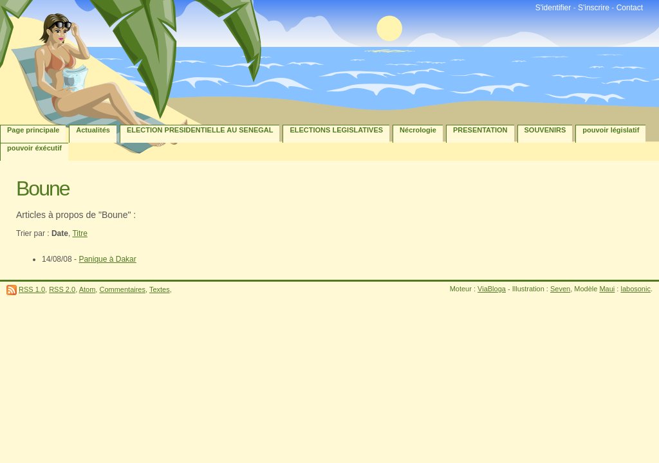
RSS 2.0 (62, 289)
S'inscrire (593, 7)
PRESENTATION (480, 130)
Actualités (93, 130)
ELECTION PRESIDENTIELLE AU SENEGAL (200, 130)
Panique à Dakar (107, 259)
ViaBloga (492, 289)
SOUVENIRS (545, 130)
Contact (630, 7)
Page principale (33, 130)
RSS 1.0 (32, 289)
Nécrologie (418, 130)
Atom (87, 289)
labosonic (635, 289)
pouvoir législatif (610, 130)
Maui (607, 289)
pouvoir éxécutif (34, 148)
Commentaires (122, 289)
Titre (80, 233)
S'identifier (553, 7)
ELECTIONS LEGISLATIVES (336, 130)
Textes (159, 289)
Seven (560, 289)
